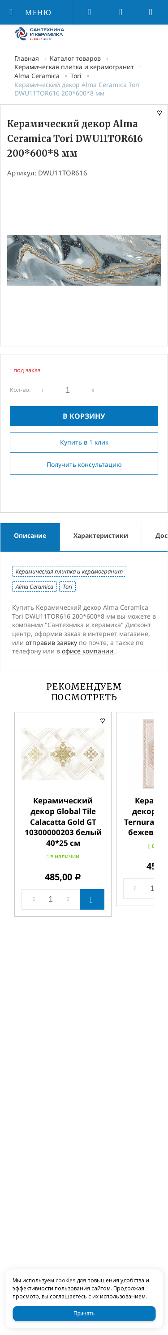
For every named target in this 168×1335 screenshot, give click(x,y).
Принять (84, 1313)
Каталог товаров (75, 58)
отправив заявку (51, 642)
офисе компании (88, 651)
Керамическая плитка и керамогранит (74, 66)
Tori (76, 75)
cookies (65, 1280)
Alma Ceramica (37, 75)
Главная (26, 58)
